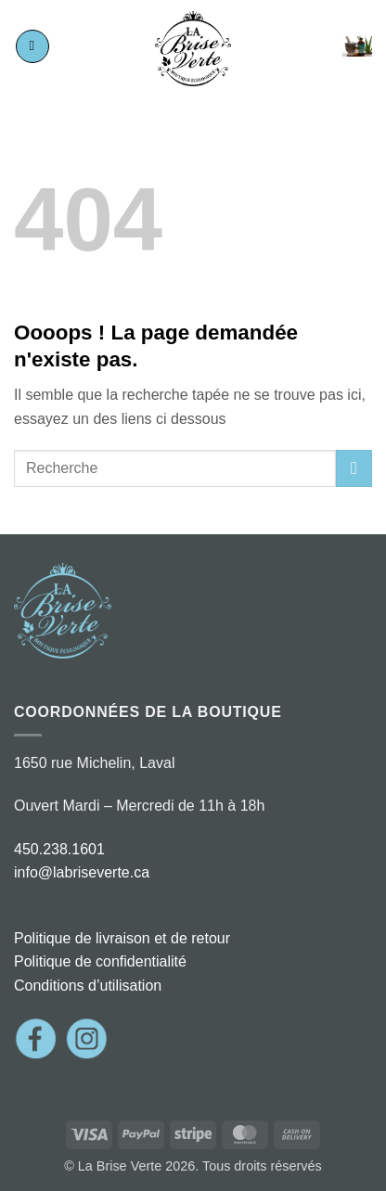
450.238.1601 (59, 849)
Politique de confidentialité (100, 961)
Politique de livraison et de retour (122, 938)
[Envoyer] (354, 468)
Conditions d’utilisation (87, 985)
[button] (32, 46)
